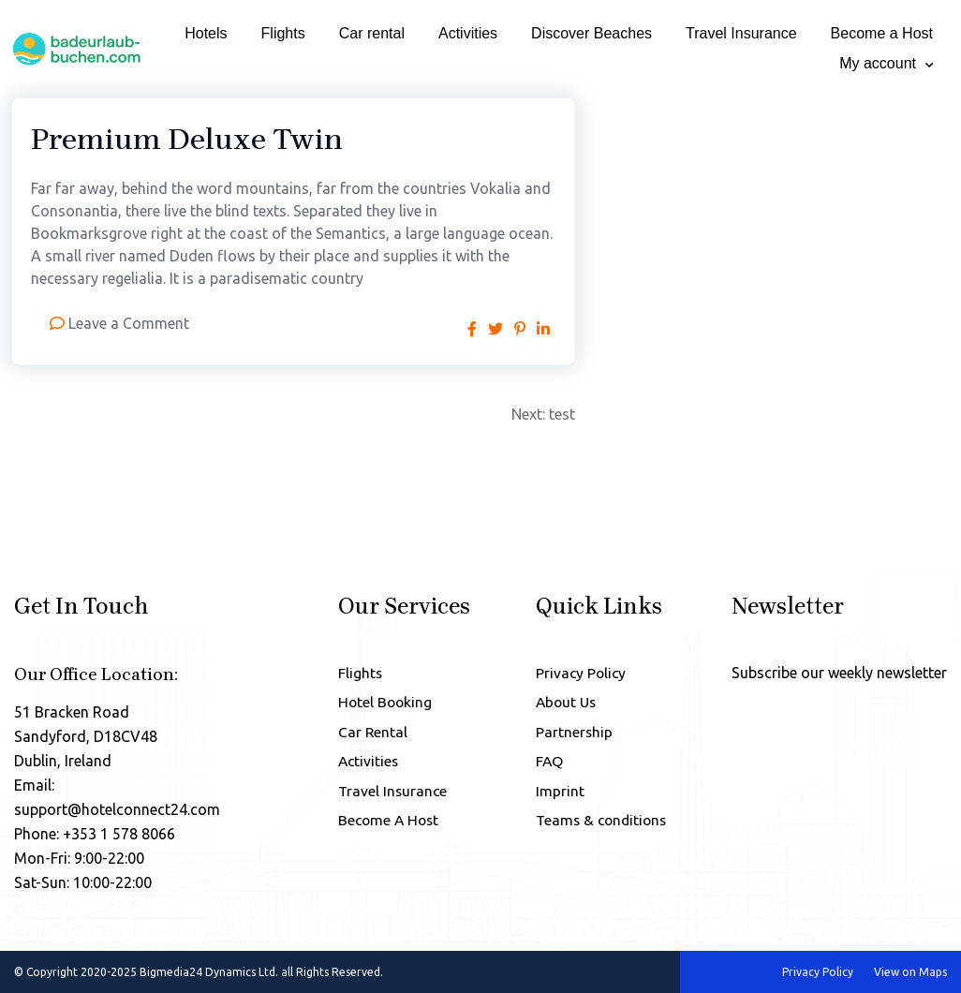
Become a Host (882, 33)
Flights (283, 33)
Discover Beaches (591, 33)
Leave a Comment (128, 323)
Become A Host (386, 827)
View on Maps (910, 972)
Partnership (570, 734)
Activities (467, 33)
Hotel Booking (382, 703)
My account (877, 63)
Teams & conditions (599, 827)
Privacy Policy (577, 672)
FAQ (545, 765)
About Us (563, 703)
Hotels (206, 33)
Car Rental (369, 734)
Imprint (555, 796)
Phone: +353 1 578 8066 (94, 833)
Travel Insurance (741, 33)
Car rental (372, 33)
